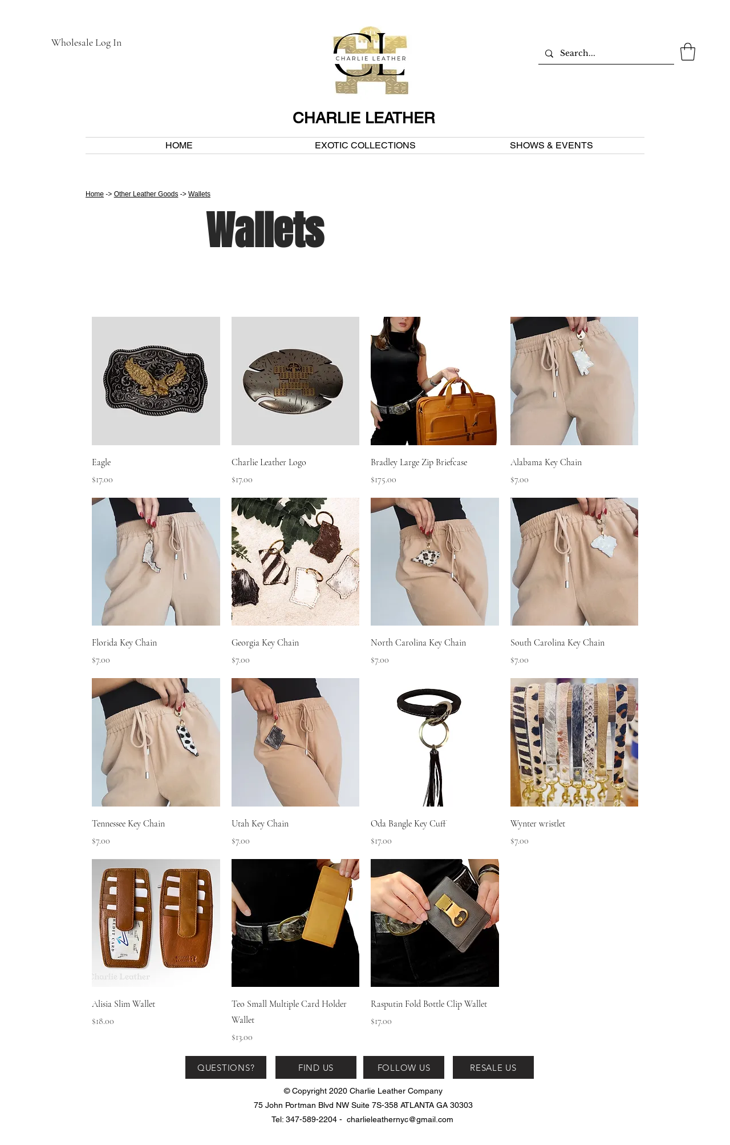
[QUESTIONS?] (225, 1067)
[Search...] (605, 53)
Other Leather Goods (146, 194)
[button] (687, 52)
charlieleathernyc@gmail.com (400, 1119)
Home (95, 194)
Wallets (199, 194)
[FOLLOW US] (403, 1067)
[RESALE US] (493, 1067)
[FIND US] (315, 1067)
